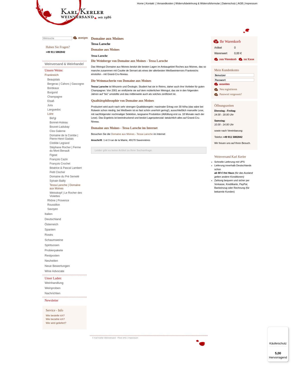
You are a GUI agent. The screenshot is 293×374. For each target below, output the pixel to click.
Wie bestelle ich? (55, 315)
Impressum (133, 338)
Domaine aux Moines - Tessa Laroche (132, 134)
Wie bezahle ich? (55, 319)
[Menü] (285, 329)
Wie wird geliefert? (56, 323)
